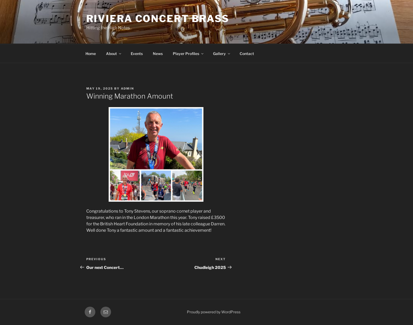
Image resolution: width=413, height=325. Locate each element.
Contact (247, 53)
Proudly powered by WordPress (213, 312)
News (158, 53)
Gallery (222, 53)
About (114, 53)
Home (90, 53)
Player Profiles (188, 53)
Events (137, 53)
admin (127, 88)
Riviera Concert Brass (157, 18)
